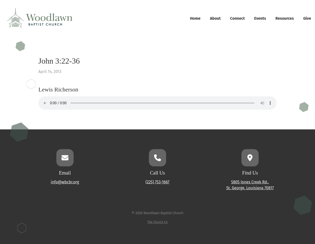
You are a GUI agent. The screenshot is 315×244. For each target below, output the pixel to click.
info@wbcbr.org (65, 182)
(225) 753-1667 (157, 182)
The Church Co (157, 222)
